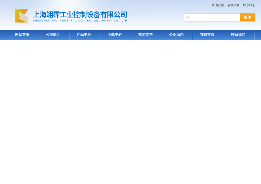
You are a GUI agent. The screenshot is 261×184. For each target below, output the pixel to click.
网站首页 (22, 35)
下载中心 (115, 35)
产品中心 (84, 35)
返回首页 (218, 5)
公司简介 (53, 35)
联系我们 (249, 5)
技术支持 (145, 35)
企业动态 (176, 35)
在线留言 (234, 5)
